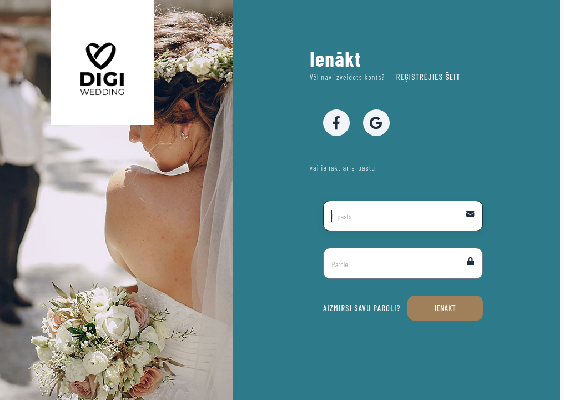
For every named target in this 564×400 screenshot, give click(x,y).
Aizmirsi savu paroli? (362, 308)
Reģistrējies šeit (427, 77)
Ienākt (445, 308)
